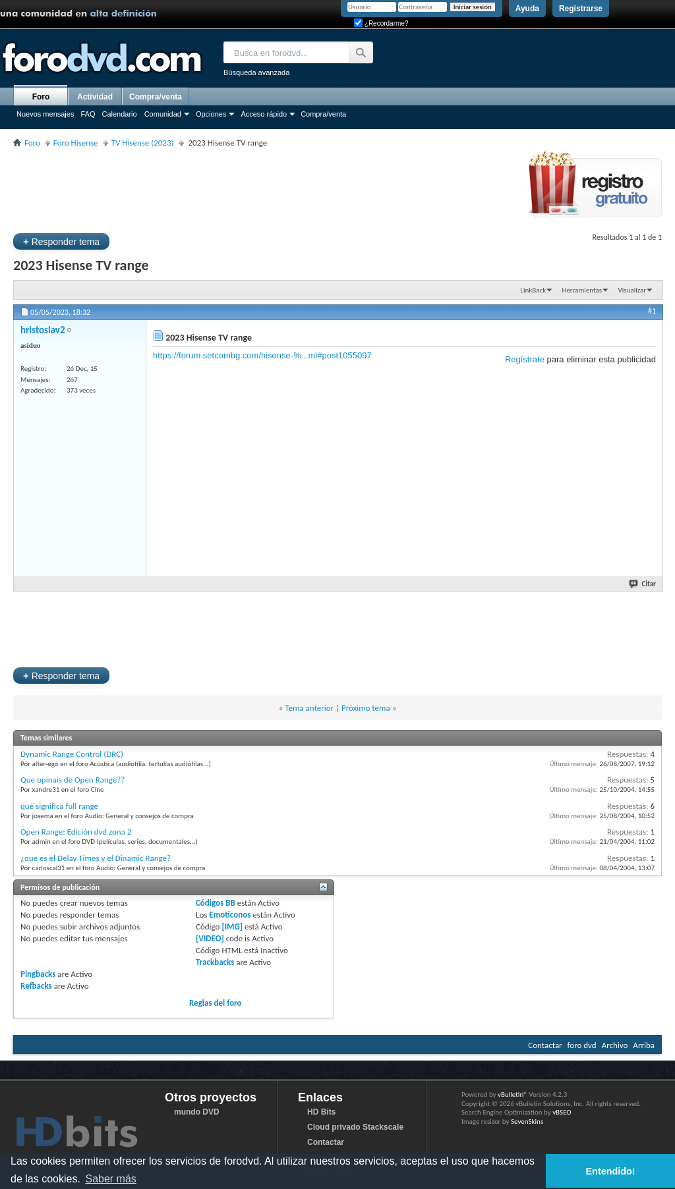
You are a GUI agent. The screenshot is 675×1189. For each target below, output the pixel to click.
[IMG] (232, 926)
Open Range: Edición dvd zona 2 (75, 832)
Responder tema (61, 241)
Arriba (644, 1045)
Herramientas (582, 290)
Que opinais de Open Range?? (72, 780)
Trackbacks (215, 962)
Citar (643, 584)
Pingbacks (37, 974)
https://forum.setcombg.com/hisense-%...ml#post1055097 (262, 355)
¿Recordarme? (381, 23)
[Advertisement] (253, 188)
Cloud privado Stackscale (355, 1127)
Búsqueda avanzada (256, 72)
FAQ (87, 114)
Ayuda (527, 8)
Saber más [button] (110, 1178)
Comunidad (162, 114)
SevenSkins (527, 1121)
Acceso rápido (264, 114)
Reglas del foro (215, 1003)
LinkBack (533, 290)
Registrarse (580, 8)
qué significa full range (59, 806)
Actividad (95, 96)
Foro (41, 96)
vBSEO (562, 1112)
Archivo (615, 1045)
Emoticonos (229, 915)
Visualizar (632, 290)
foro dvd (582, 1045)
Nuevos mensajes (45, 114)
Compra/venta (323, 114)
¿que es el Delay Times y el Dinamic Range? (95, 858)
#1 (652, 311)
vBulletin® (512, 1094)
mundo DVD (197, 1112)
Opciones (211, 114)
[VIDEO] (210, 938)
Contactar (545, 1045)
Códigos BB (215, 903)
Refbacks (36, 986)
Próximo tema (365, 708)
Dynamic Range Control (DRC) (71, 754)
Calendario (119, 114)
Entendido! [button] (610, 1171)
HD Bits (321, 1112)
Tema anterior (309, 708)
